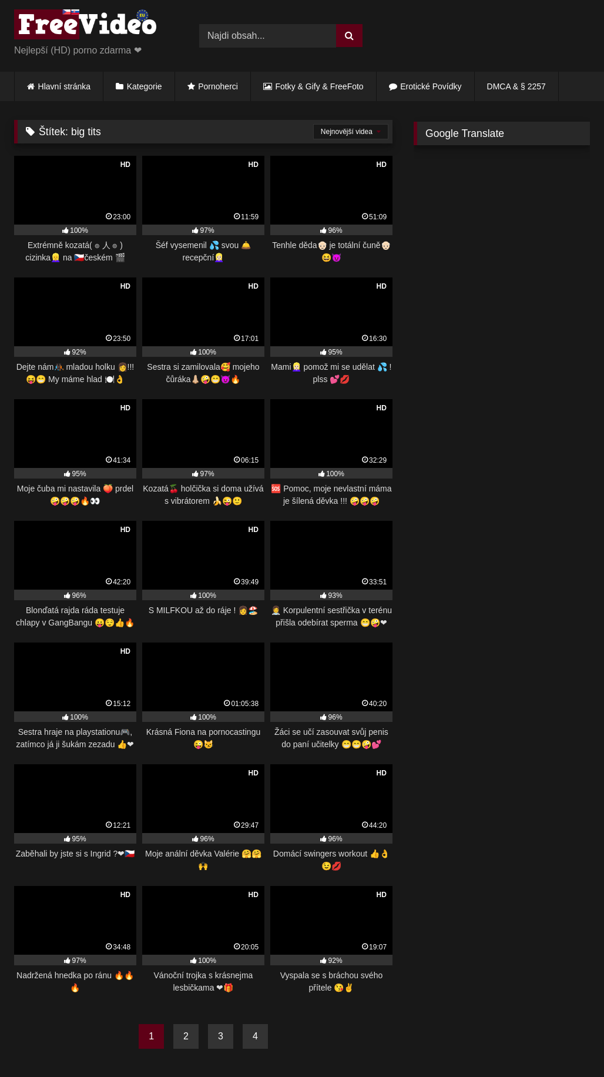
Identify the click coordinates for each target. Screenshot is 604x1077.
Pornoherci (218, 86)
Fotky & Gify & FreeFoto (320, 86)
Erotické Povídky (430, 86)
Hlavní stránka (64, 86)
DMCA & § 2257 (516, 86)
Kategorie (144, 86)
